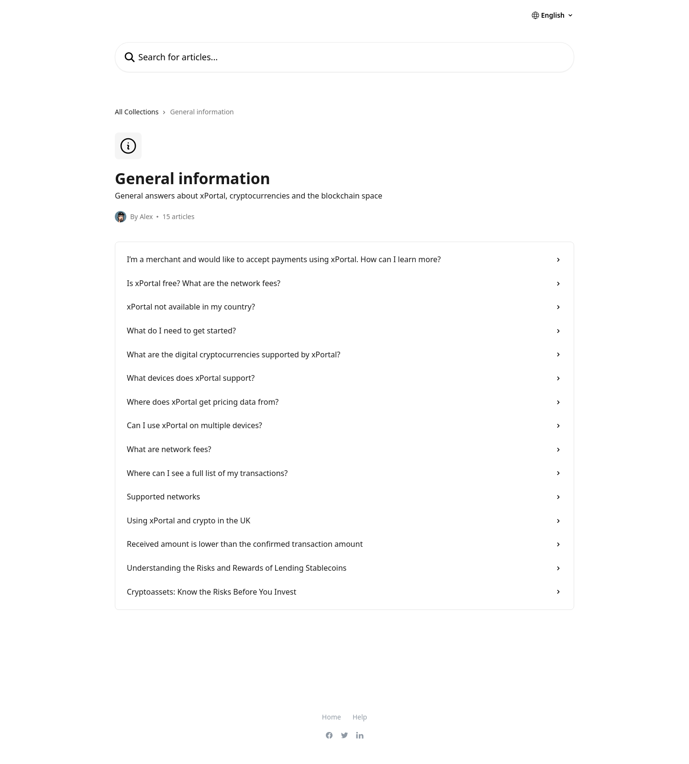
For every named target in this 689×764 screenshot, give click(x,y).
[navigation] (344, 116)
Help (360, 716)
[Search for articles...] (344, 57)
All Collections (136, 111)
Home (331, 716)
